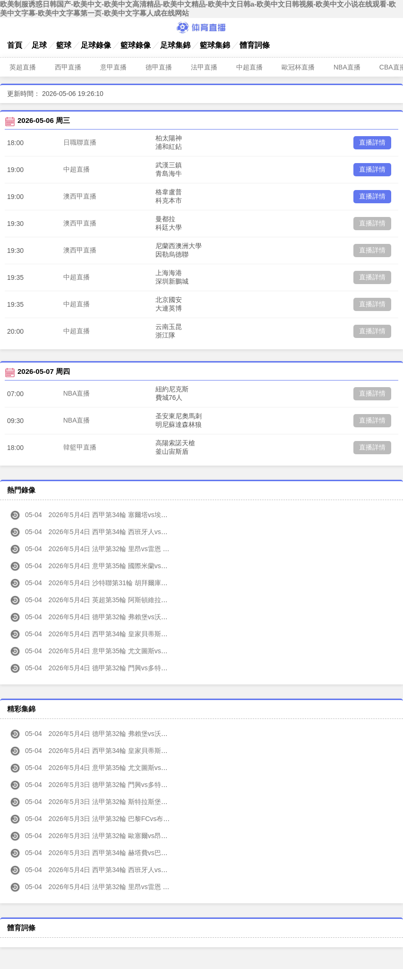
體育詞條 (255, 45)
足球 (39, 45)
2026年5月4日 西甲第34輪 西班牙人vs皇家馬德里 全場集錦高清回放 (129, 870)
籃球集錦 (215, 45)
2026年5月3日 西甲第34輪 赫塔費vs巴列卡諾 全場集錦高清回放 (122, 853)
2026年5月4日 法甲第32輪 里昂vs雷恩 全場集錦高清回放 (112, 887)
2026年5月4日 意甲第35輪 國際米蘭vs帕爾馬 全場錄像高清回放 (122, 566)
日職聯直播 (79, 142)
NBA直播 (347, 67)
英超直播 (22, 67)
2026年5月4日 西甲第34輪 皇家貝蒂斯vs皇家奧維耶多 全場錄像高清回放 (135, 634)
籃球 (63, 45)
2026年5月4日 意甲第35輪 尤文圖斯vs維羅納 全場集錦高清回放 (122, 767)
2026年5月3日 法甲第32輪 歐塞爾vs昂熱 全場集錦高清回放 (116, 835)
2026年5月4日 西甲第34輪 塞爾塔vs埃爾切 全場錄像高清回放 (119, 515)
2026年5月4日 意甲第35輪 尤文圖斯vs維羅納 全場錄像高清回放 (122, 651)
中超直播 (249, 67)
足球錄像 (96, 45)
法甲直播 (204, 67)
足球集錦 (175, 45)
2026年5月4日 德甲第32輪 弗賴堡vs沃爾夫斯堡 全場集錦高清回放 (125, 733)
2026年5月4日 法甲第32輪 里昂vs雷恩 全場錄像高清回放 (112, 549)
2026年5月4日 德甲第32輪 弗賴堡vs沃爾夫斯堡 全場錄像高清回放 (125, 617)
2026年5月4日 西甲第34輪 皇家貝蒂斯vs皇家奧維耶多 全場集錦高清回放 (135, 750)
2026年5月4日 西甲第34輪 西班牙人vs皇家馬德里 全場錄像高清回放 (129, 532)
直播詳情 (372, 142)
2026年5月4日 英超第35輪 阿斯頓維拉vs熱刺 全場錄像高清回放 (122, 600)
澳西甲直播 (79, 196)
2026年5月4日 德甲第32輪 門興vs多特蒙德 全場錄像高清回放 (119, 668)
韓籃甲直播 (79, 447)
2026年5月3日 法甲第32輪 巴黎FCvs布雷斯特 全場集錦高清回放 (123, 818)
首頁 (14, 45)
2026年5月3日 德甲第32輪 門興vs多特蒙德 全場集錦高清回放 (119, 784)
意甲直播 (113, 67)
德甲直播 (159, 67)
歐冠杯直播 (298, 67)
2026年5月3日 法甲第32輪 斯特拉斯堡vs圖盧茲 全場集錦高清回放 (125, 801)
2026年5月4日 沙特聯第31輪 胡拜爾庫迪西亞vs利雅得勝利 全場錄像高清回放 (142, 583)
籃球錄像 (135, 45)
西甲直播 (68, 67)
